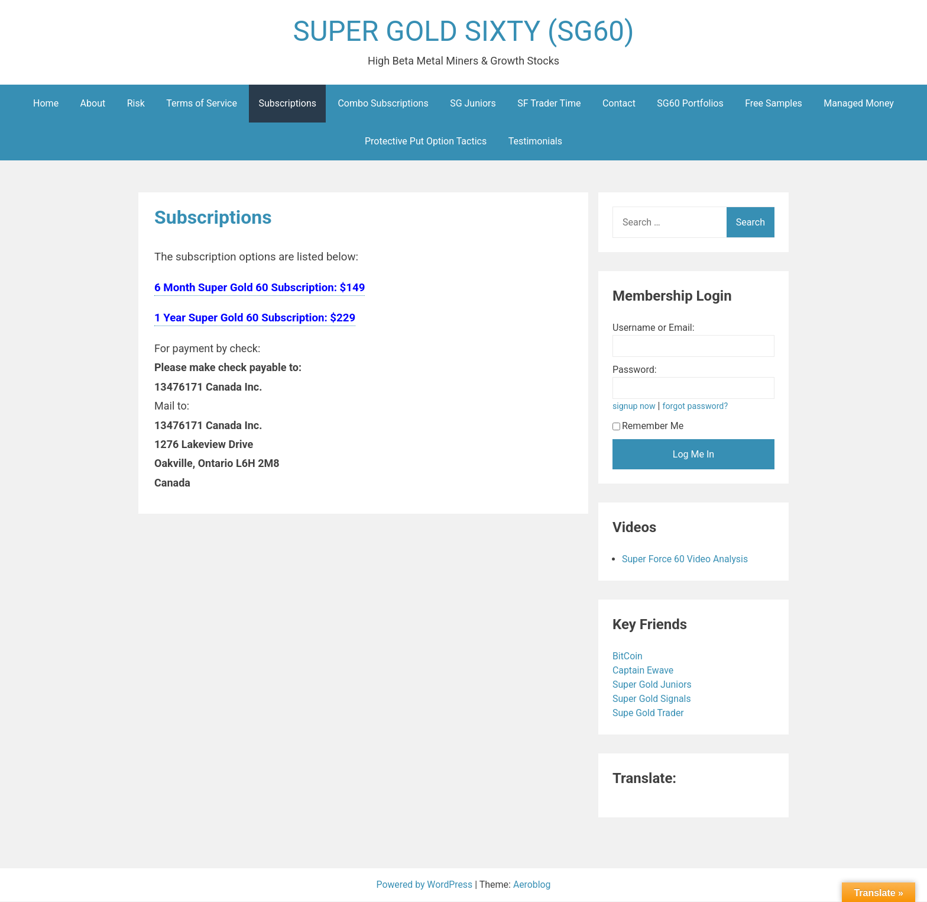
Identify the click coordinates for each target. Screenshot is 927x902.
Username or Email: (653, 328)
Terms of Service (201, 103)
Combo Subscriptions (383, 103)
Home (46, 103)
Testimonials (535, 141)
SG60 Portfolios (690, 103)
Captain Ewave (644, 670)
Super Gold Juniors (653, 685)
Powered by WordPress (425, 885)
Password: (634, 370)
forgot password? (696, 407)
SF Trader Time (549, 103)
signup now (634, 407)
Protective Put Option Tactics (426, 141)
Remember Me (647, 426)
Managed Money (859, 103)
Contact (619, 103)
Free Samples (773, 103)
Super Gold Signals (653, 699)
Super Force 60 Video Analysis (686, 559)
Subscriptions (287, 103)
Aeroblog (533, 885)
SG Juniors (473, 103)
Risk (136, 103)
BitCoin (628, 656)
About (93, 103)
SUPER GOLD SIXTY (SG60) (463, 32)
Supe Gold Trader (649, 713)
